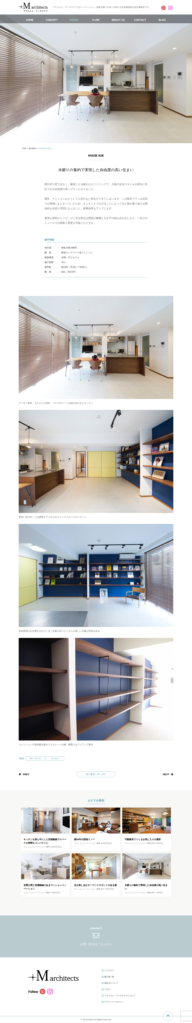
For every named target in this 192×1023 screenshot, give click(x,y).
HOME (30, 18)
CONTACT (140, 18)
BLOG (162, 18)
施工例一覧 (109, 977)
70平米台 (55, 758)
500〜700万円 (35, 758)
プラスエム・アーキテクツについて (119, 995)
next (166, 774)
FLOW (96, 18)
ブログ (107, 989)
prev (26, 774)
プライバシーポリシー (114, 1002)
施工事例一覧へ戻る (96, 774)
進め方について (111, 983)
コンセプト (109, 970)
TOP (24, 148)
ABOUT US (118, 18)
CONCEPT (52, 18)
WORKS (74, 18)
